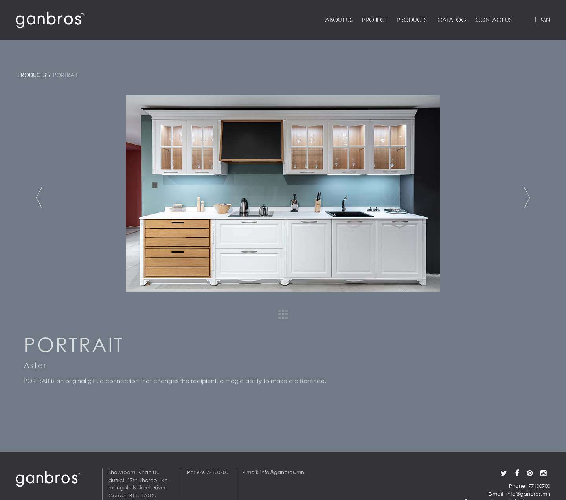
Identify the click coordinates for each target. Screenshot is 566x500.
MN (545, 20)
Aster (35, 368)
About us (339, 20)
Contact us (494, 20)
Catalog (451, 20)
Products (412, 20)
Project (374, 20)
